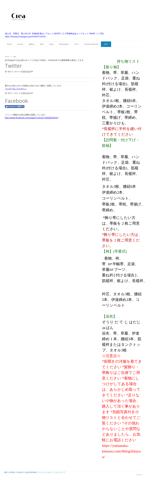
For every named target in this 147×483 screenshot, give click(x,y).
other (106, 44)
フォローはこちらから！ (16, 88)
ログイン (140, 474)
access (20, 44)
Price (77, 44)
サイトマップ (60, 471)
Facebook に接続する (14, 106)
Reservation (64, 44)
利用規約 (12, 471)
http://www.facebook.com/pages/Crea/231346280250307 (31, 117)
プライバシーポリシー (46, 471)
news (51, 44)
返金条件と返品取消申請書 (26, 471)
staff (41, 44)
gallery (31, 44)
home (9, 44)
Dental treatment (91, 44)
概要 (5, 471)
